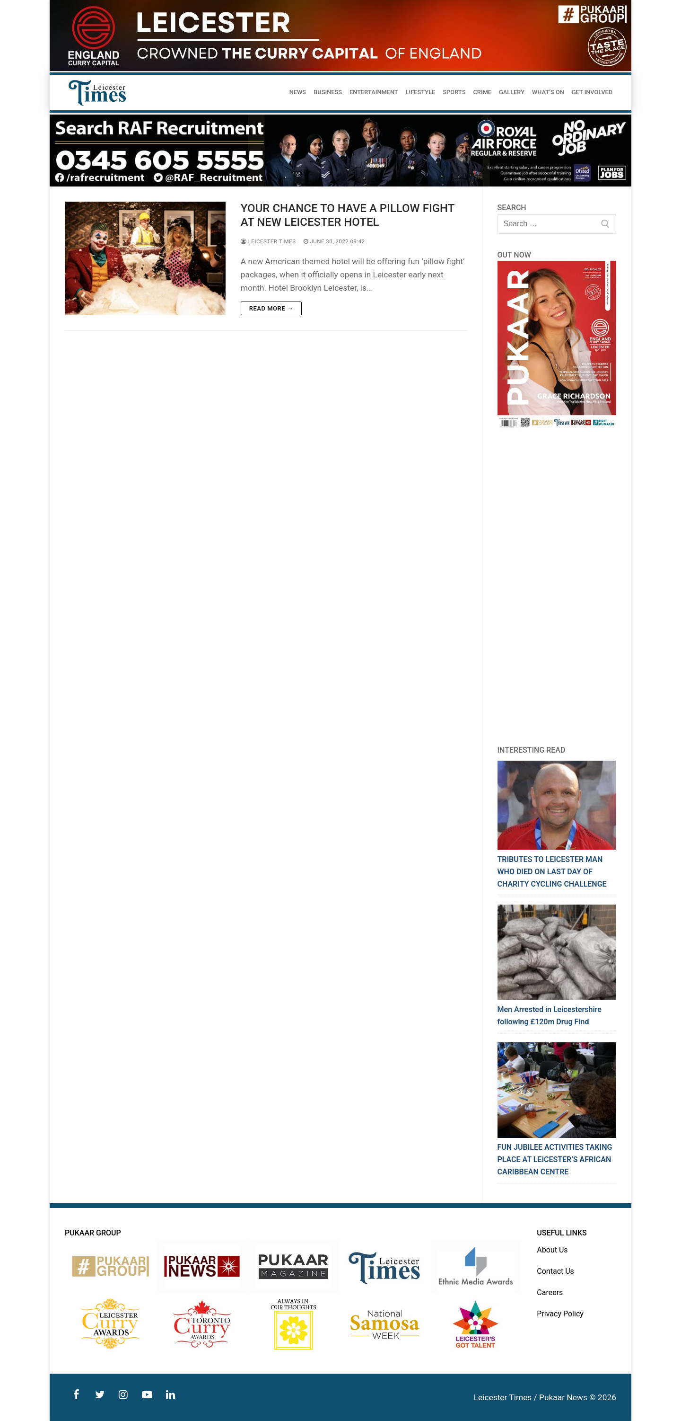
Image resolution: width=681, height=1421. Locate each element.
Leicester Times (268, 241)
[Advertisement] (557, 587)
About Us (552, 1249)
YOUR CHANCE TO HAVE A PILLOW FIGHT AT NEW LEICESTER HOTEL (347, 215)
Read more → (271, 308)
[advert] (340, 68)
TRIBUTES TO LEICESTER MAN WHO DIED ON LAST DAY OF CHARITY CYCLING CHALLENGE (552, 871)
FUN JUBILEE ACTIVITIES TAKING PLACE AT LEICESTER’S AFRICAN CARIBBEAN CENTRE (555, 1159)
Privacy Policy (560, 1313)
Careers (550, 1292)
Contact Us (555, 1271)
